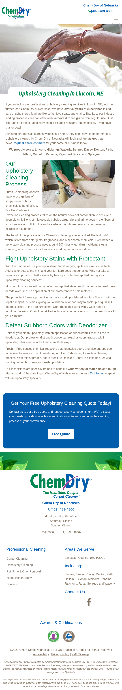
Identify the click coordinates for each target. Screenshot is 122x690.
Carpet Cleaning (17, 558)
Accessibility (41, 654)
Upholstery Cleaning (20, 565)
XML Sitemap (80, 654)
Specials (12, 584)
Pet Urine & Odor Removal (24, 571)
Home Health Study (19, 577)
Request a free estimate (29, 143)
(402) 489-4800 (100, 11)
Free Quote (61, 434)
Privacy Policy (60, 654)
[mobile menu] (116, 21)
